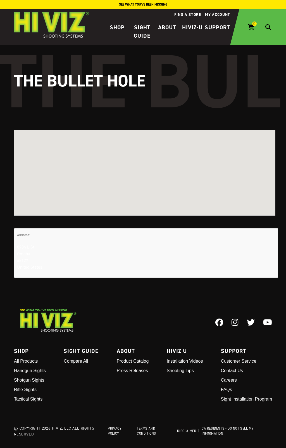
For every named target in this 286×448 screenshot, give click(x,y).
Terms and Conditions (146, 430)
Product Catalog (133, 361)
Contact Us (232, 370)
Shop (117, 27)
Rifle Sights (25, 389)
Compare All (76, 361)
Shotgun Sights (29, 380)
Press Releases (132, 370)
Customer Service (238, 361)
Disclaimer (186, 431)
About (167, 27)
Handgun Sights (30, 370)
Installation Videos (185, 361)
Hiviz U (177, 351)
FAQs (226, 389)
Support (217, 27)
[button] (144, 167)
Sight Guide (81, 351)
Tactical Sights (28, 399)
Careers (229, 380)
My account (217, 14)
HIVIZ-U (192, 27)
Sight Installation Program (246, 399)
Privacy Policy (114, 430)
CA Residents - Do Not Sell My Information (228, 430)
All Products (26, 361)
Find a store (187, 14)
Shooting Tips (180, 370)
